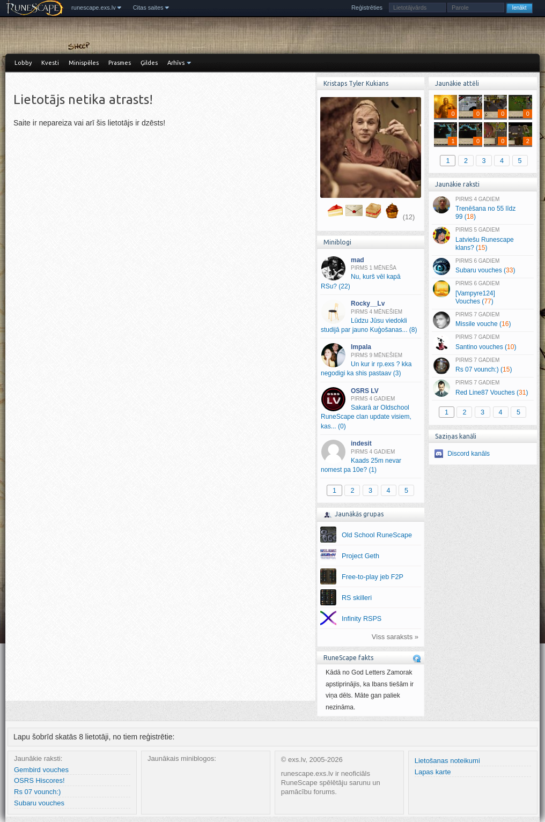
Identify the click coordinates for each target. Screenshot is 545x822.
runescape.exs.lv (93, 7)
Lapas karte (433, 772)
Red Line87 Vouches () (482, 388)
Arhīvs (176, 63)
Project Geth (360, 556)
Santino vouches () (482, 342)
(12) (409, 217)
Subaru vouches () (482, 266)
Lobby (23, 63)
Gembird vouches (41, 770)
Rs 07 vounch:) (37, 792)
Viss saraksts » (395, 637)
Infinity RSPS (361, 619)
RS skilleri (357, 598)
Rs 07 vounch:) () (482, 365)
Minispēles (84, 63)
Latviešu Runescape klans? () (482, 239)
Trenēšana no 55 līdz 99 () (482, 208)
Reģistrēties (366, 7)
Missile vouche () (482, 320)
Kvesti (50, 63)
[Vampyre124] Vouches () (482, 292)
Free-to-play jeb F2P (372, 577)
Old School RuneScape (377, 535)
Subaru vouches (39, 803)
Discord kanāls (468, 453)
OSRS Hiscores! (39, 780)
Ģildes (149, 63)
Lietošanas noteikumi (447, 761)
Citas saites (148, 7)
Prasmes (119, 63)
